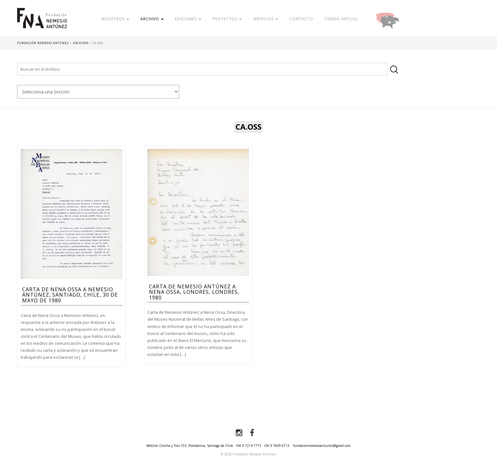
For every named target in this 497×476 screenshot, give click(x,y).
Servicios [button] (265, 19)
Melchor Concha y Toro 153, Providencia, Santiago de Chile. (190, 445)
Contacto (301, 19)
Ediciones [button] (188, 19)
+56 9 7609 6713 (276, 445)
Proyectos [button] (227, 19)
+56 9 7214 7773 (248, 445)
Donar (408, 19)
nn (98, 92)
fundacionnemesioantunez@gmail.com (322, 445)
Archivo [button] (152, 19)
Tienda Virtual (341, 19)
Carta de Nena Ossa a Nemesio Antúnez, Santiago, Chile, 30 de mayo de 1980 (70, 295)
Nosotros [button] (115, 19)
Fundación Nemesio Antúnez (42, 22)
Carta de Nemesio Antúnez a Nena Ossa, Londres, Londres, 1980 (194, 292)
